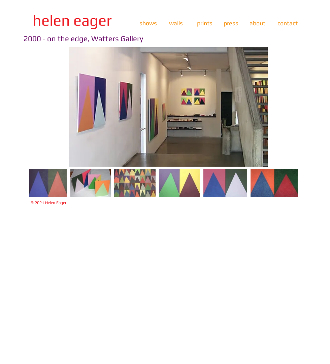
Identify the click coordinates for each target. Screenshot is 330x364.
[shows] (148, 23)
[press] (231, 23)
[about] (257, 23)
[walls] (176, 23)
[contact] (287, 23)
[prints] (204, 23)
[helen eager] (72, 20)
